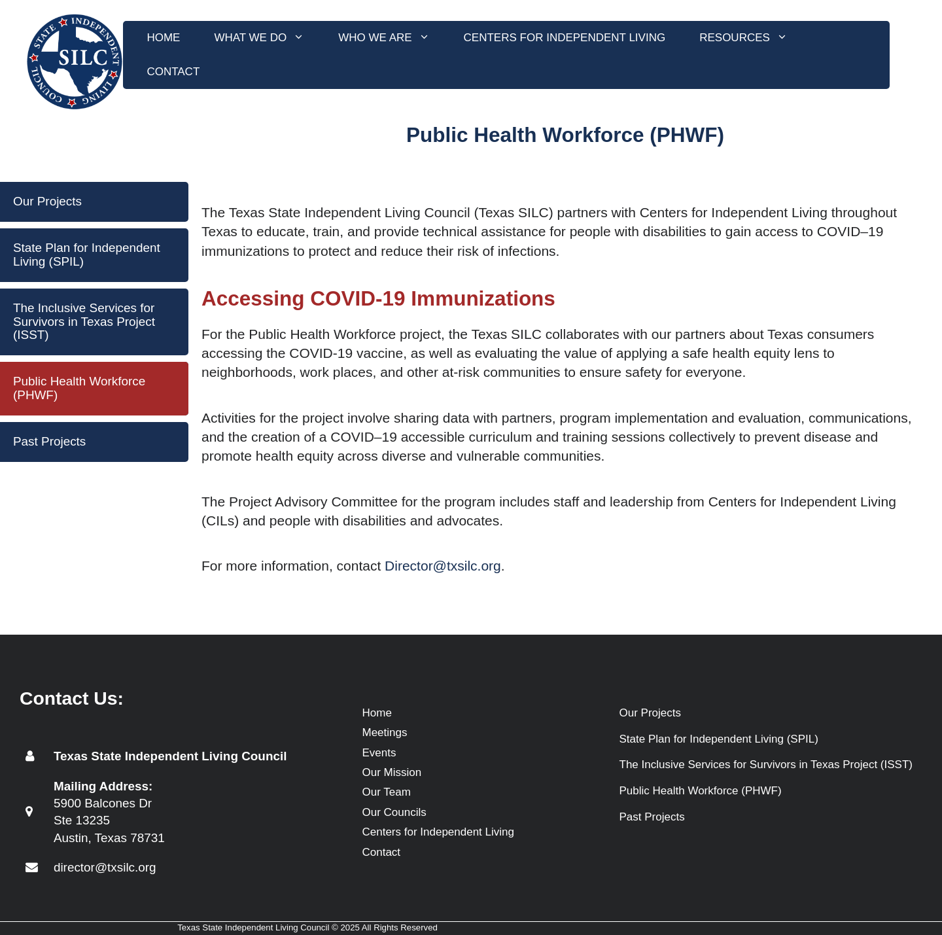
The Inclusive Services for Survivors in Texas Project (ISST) (84, 321)
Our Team (386, 792)
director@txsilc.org (105, 867)
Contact (173, 71)
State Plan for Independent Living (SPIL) (86, 254)
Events (379, 753)
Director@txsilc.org (443, 565)
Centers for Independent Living (565, 37)
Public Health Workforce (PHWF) (79, 388)
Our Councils (394, 812)
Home (163, 37)
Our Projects (47, 201)
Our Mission (392, 772)
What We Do (267, 38)
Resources (752, 38)
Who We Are (392, 38)
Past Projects (49, 441)
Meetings (385, 732)
